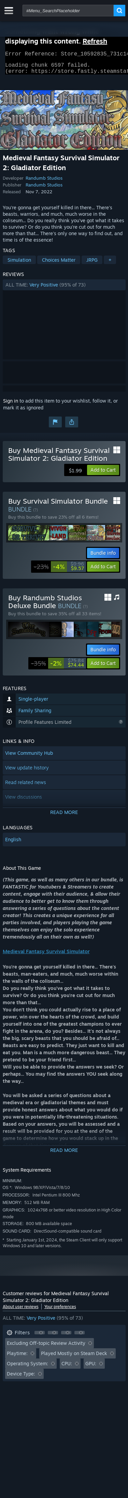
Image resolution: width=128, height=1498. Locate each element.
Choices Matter (58, 264)
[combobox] (68, 10)
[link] (59, 570)
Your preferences (60, 1310)
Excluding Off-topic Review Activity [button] (46, 1347)
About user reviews (21, 1310)
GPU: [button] (90, 1367)
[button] (64, 288)
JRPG (92, 264)
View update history (27, 772)
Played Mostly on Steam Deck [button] (74, 1357)
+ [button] (110, 264)
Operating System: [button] (27, 1367)
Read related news (25, 786)
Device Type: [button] (21, 1378)
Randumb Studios (44, 182)
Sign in (10, 405)
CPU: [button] (66, 1367)
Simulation (19, 264)
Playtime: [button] (17, 1357)
